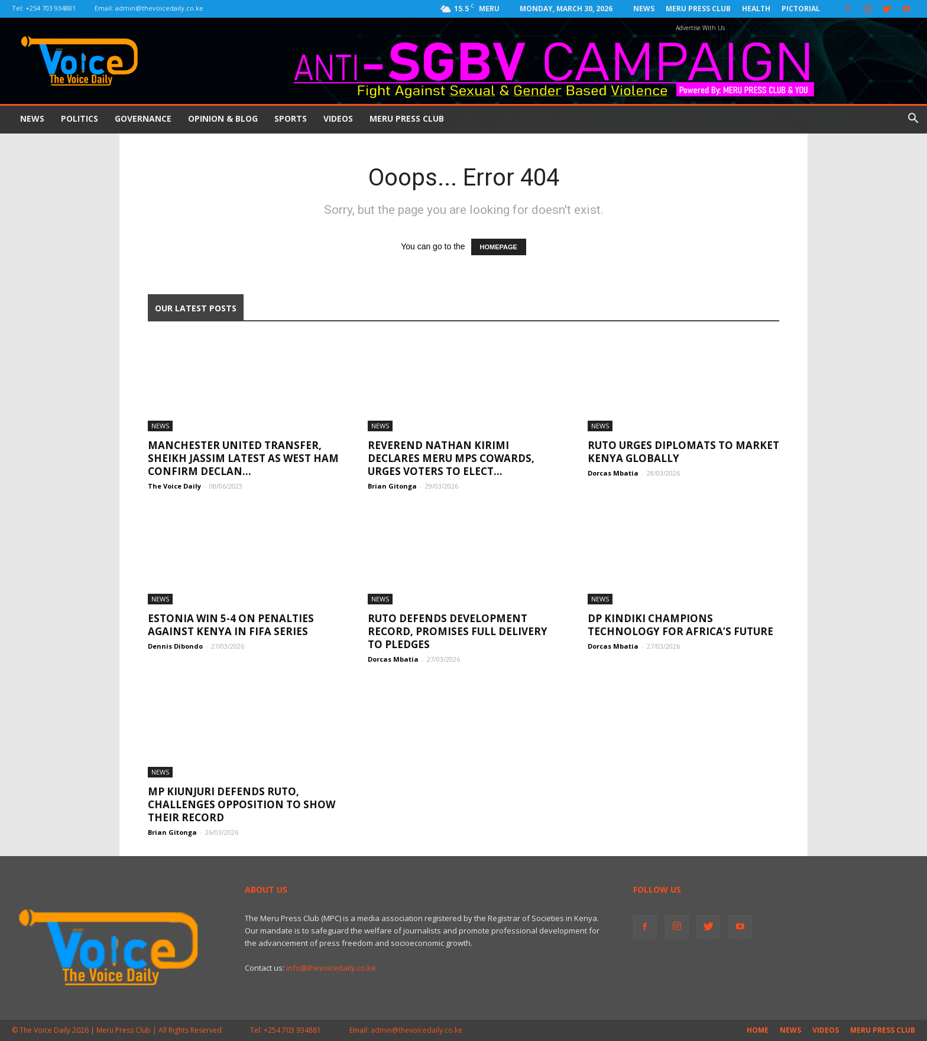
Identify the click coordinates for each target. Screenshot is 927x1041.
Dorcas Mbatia (613, 473)
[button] (913, 119)
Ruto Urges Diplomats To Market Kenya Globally (683, 451)
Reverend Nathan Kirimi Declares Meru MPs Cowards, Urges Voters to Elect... (451, 458)
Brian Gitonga (392, 486)
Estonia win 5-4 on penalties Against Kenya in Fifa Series (231, 624)
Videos (338, 118)
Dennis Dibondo (175, 646)
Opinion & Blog (223, 118)
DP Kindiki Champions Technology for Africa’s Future (680, 624)
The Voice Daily (174, 486)
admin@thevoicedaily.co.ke (159, 8)
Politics (79, 118)
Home (758, 1030)
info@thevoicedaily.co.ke (331, 967)
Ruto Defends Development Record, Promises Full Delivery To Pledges (457, 631)
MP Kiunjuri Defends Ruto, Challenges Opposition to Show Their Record (241, 804)
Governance (143, 118)
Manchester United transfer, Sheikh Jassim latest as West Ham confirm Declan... (243, 458)
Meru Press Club (698, 9)
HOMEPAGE (498, 247)
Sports (290, 118)
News (643, 9)
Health (756, 9)
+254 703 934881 (50, 8)
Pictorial (801, 9)
